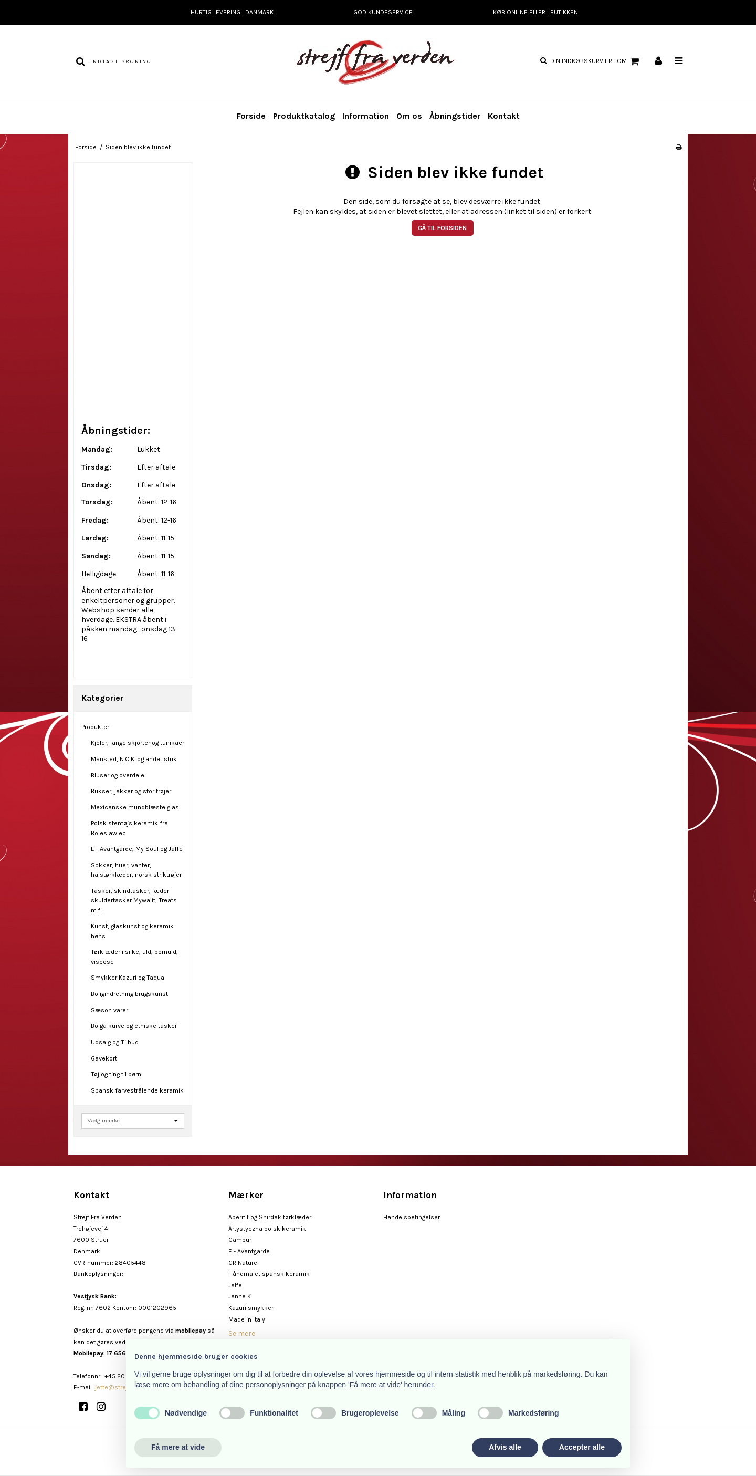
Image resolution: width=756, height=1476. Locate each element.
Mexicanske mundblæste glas (135, 807)
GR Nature (242, 1262)
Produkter (95, 727)
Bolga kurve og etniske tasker (134, 1026)
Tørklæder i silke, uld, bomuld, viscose (134, 956)
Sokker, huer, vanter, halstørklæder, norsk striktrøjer (136, 869)
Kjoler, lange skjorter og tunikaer (137, 742)
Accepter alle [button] (582, 1447)
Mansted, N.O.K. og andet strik (134, 759)
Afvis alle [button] (505, 1447)
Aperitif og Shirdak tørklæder (269, 1217)
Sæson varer (109, 1010)
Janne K (239, 1296)
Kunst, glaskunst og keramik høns (132, 930)
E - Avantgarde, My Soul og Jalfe (137, 849)
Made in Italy (246, 1319)
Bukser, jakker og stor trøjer (131, 791)
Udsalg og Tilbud (115, 1042)
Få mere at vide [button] (178, 1447)
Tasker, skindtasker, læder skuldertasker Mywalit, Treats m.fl (134, 900)
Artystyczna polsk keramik (267, 1228)
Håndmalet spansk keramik (269, 1273)
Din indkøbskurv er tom (596, 61)
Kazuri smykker (251, 1308)
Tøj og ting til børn (116, 1074)
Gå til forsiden (442, 228)
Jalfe (235, 1285)
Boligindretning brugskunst (129, 993)
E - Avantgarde (249, 1251)
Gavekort (104, 1058)
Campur (239, 1239)
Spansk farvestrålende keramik (137, 1090)
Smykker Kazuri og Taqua (127, 977)
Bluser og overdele (117, 775)
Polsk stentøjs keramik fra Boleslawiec (129, 827)
